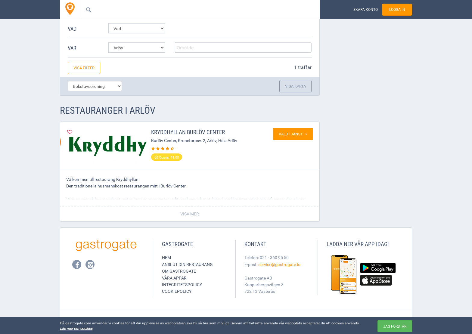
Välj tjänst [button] (293, 134)
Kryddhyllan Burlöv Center (188, 132)
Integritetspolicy (182, 284)
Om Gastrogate (179, 271)
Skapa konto (365, 9)
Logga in (397, 9)
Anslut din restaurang (187, 264)
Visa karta (295, 86)
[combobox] (190, 9)
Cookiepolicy (176, 291)
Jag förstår (394, 326)
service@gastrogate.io (279, 264)
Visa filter (84, 67)
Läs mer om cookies (76, 328)
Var (72, 47)
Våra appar (174, 278)
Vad (72, 28)
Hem (166, 257)
